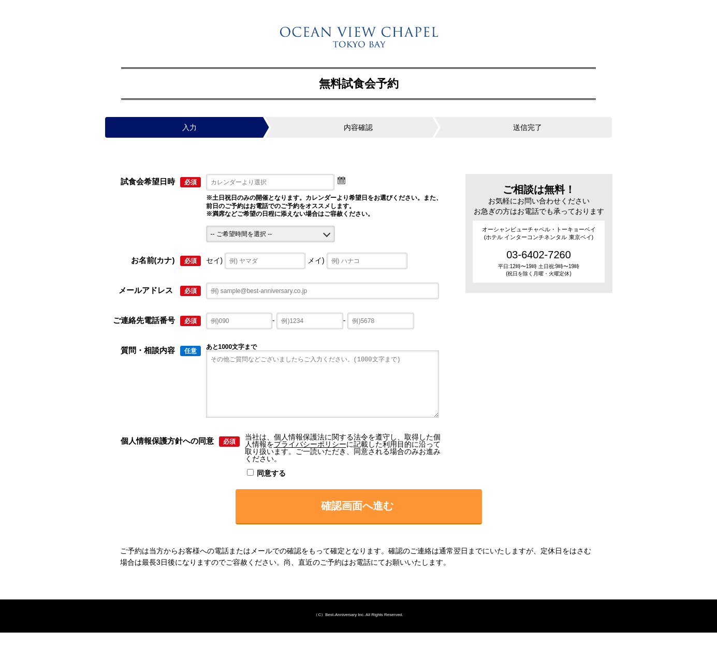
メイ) (357, 260)
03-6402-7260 (538, 254)
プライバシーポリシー (310, 456)
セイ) (256, 260)
